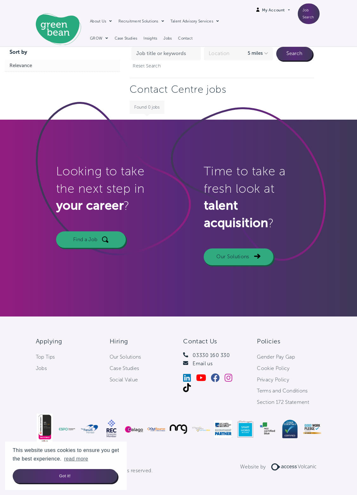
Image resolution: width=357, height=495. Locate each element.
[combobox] (238, 53)
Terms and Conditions (282, 391)
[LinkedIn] (189, 379)
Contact (185, 38)
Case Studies (126, 38)
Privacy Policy (273, 380)
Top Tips (45, 357)
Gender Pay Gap (276, 357)
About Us (98, 21)
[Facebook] (218, 379)
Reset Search (146, 66)
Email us (203, 363)
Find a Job (85, 239)
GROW (96, 38)
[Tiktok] (189, 389)
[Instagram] (231, 379)
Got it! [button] (65, 475)
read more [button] (76, 458)
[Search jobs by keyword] (166, 53)
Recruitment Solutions (138, 21)
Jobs (167, 38)
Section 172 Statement (283, 402)
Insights (150, 38)
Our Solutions (232, 257)
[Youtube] (203, 379)
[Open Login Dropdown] (276, 10)
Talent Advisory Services (191, 21)
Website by (280, 467)
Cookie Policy (273, 368)
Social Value (124, 380)
